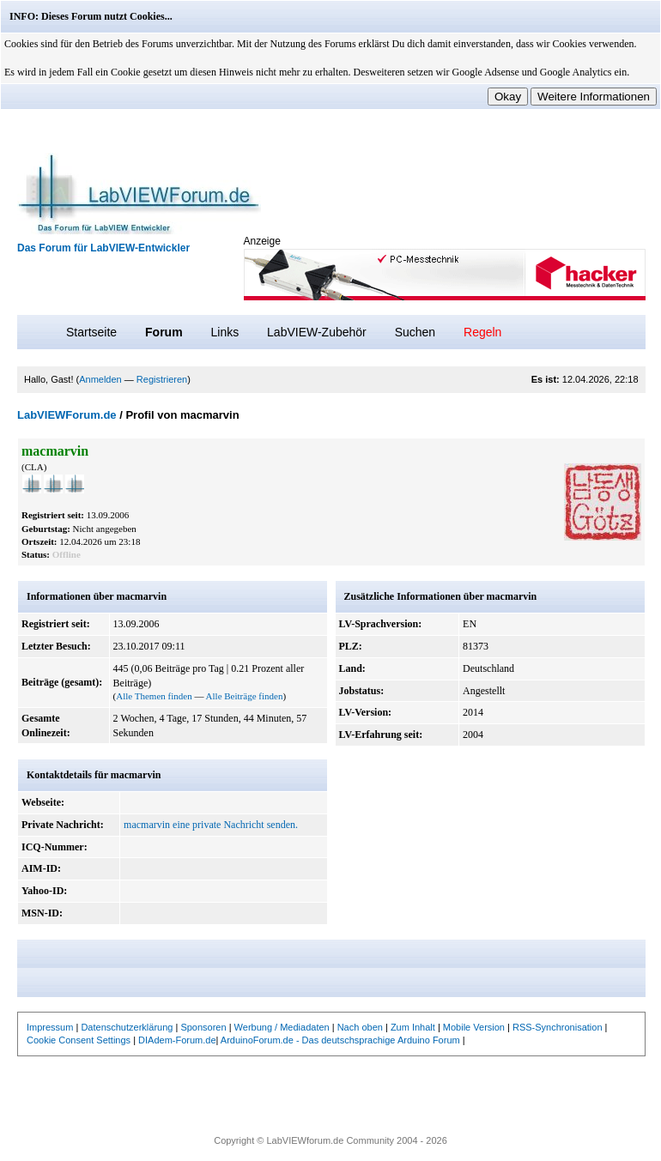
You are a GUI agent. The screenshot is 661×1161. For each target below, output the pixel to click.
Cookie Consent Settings (78, 1040)
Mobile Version (474, 1027)
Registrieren (161, 379)
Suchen (415, 332)
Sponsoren (203, 1027)
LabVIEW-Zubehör (317, 332)
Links (224, 332)
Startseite (91, 332)
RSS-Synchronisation (557, 1027)
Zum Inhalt (413, 1027)
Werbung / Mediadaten (282, 1027)
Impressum (50, 1027)
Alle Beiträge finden (244, 696)
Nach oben (360, 1027)
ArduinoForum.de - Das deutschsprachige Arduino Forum (340, 1040)
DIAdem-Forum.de (176, 1040)
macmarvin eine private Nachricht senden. (211, 825)
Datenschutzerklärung (127, 1027)
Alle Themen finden (153, 696)
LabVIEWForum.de (67, 414)
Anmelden (100, 379)
